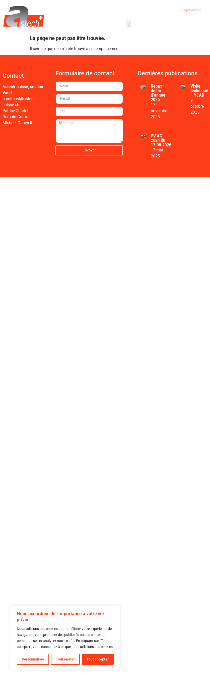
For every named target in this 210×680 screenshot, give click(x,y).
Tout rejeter (65, 659)
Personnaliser (33, 659)
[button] (128, 24)
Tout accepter (98, 659)
